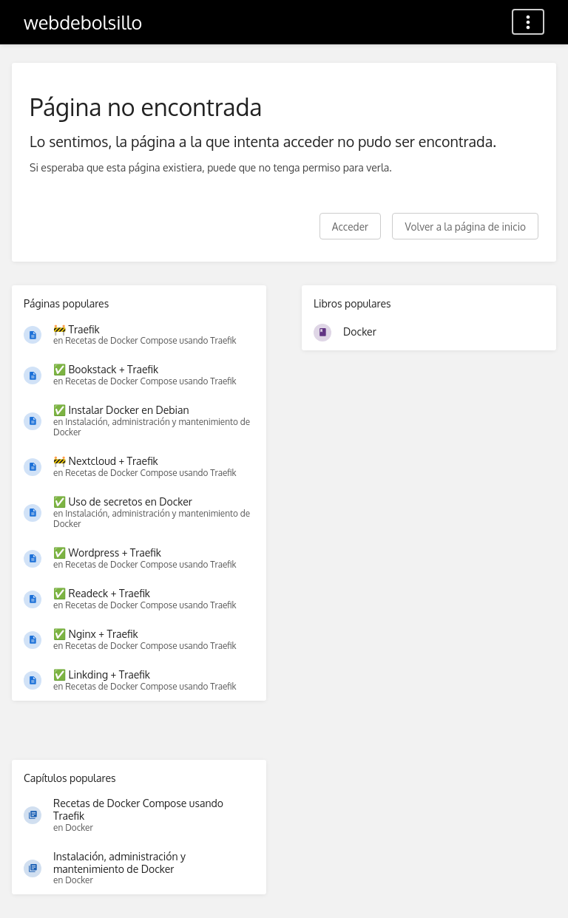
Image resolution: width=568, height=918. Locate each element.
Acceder (350, 226)
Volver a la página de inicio (465, 226)
